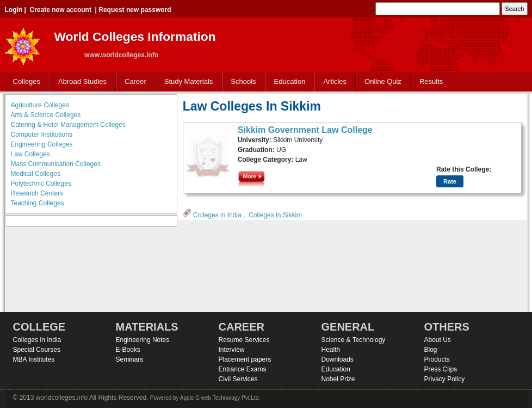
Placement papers (245, 359)
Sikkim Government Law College (305, 130)
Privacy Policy (444, 379)
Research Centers (37, 193)
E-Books (128, 349)
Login (14, 10)
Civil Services (238, 379)
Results (431, 81)
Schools (240, 82)
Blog (430, 349)
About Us (437, 340)
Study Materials (186, 82)
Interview (232, 349)
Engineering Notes (143, 340)
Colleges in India (217, 215)
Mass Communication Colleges (56, 164)
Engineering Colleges (42, 144)
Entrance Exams (243, 369)
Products (437, 359)
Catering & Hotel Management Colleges (68, 125)
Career (133, 82)
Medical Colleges (35, 174)
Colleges (24, 82)
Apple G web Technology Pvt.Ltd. (220, 398)
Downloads (337, 359)
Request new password (134, 10)
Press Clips (440, 369)
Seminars (130, 359)
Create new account (60, 10)
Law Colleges (30, 154)
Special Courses (36, 349)
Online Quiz (382, 81)
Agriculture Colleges (40, 105)
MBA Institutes (34, 359)
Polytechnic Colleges (41, 183)
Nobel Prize (338, 379)
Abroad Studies (80, 82)
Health (331, 349)
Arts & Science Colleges (46, 115)
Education (287, 82)
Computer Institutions (41, 134)
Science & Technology (353, 340)
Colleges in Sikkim (275, 215)
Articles (335, 81)
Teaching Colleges (37, 203)
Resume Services (244, 340)
